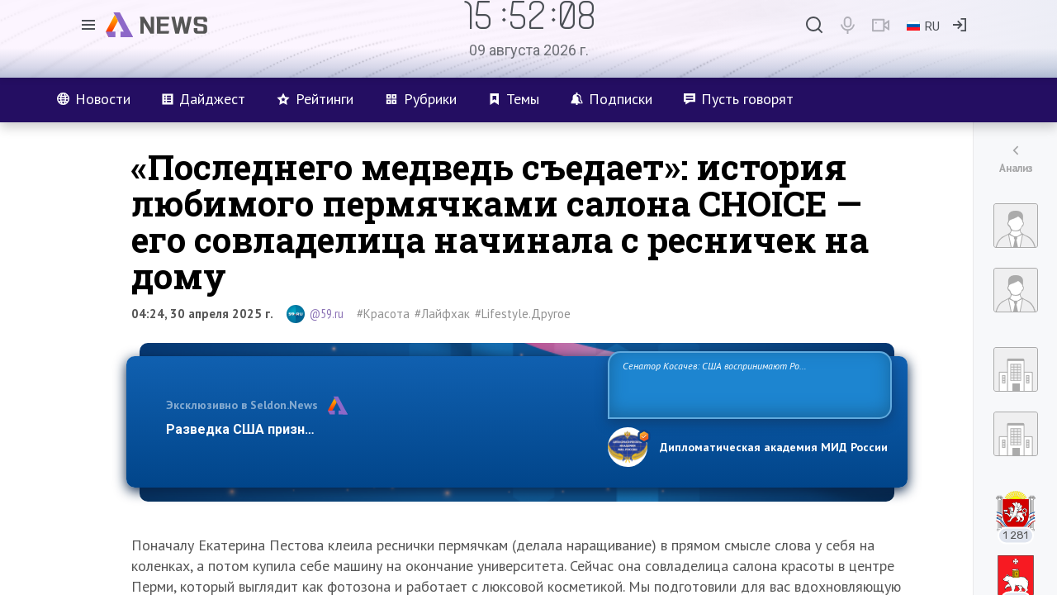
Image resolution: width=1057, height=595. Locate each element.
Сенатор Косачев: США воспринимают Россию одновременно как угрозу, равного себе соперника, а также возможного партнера (747, 383)
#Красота (383, 313)
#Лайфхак (442, 313)
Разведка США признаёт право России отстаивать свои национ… (378, 429)
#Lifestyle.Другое (523, 313)
